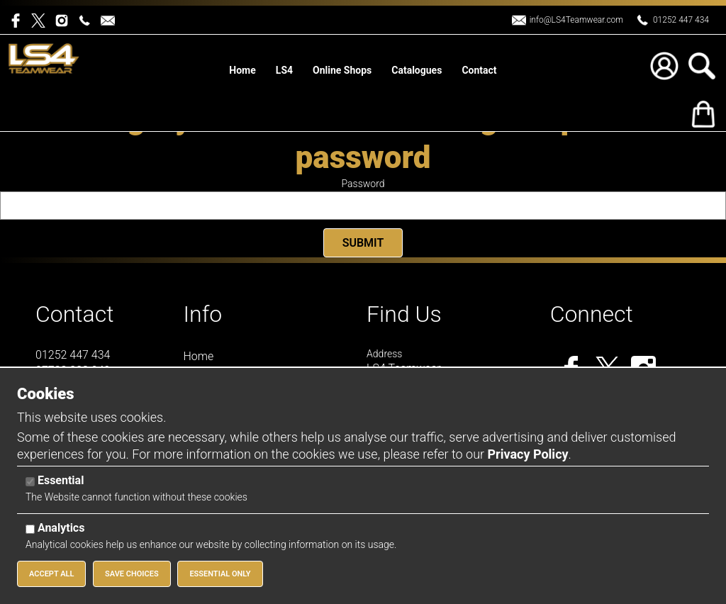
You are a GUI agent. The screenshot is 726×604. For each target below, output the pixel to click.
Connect (591, 314)
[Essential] (30, 481)
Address (384, 353)
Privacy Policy (527, 454)
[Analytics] (30, 529)
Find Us (404, 314)
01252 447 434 (681, 20)
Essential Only (219, 573)
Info (203, 314)
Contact (74, 314)
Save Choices (132, 573)
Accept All (51, 573)
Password (363, 183)
